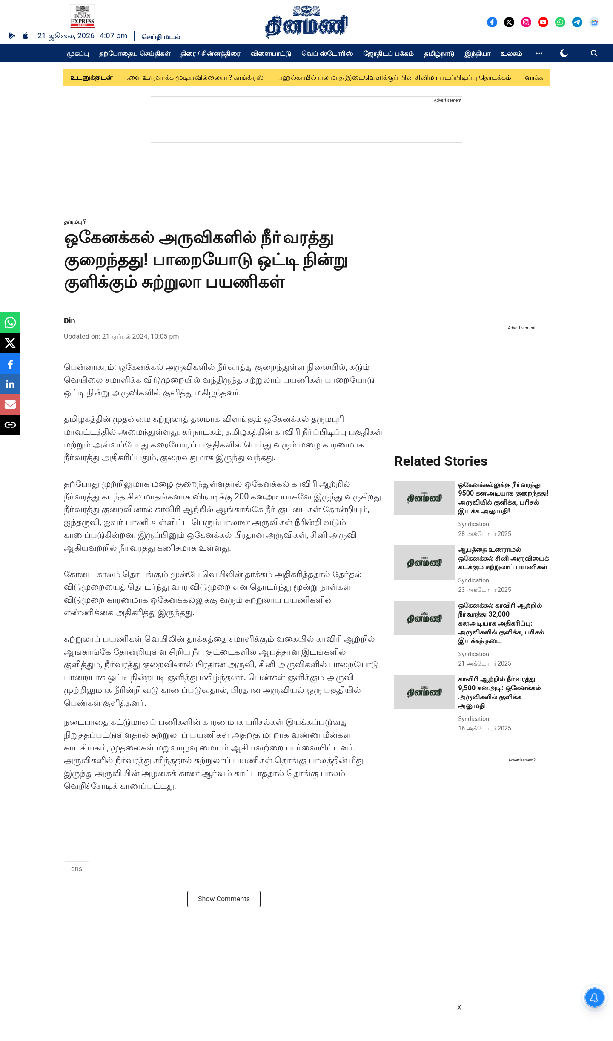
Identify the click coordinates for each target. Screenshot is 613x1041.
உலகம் (511, 53)
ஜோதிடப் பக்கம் (388, 53)
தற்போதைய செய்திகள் (134, 53)
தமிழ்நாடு (439, 53)
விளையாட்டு (270, 53)
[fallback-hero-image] (424, 498)
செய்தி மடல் (160, 37)
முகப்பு (78, 53)
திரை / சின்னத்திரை (210, 53)
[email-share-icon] (10, 409)
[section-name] (75, 221)
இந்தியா (477, 53)
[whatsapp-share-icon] (10, 327)
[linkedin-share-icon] (10, 388)
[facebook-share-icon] (10, 368)
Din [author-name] (69, 320)
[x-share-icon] (10, 347)
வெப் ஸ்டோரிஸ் (327, 53)
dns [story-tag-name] (76, 869)
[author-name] (475, 524)
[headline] (503, 498)
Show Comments (224, 899)
